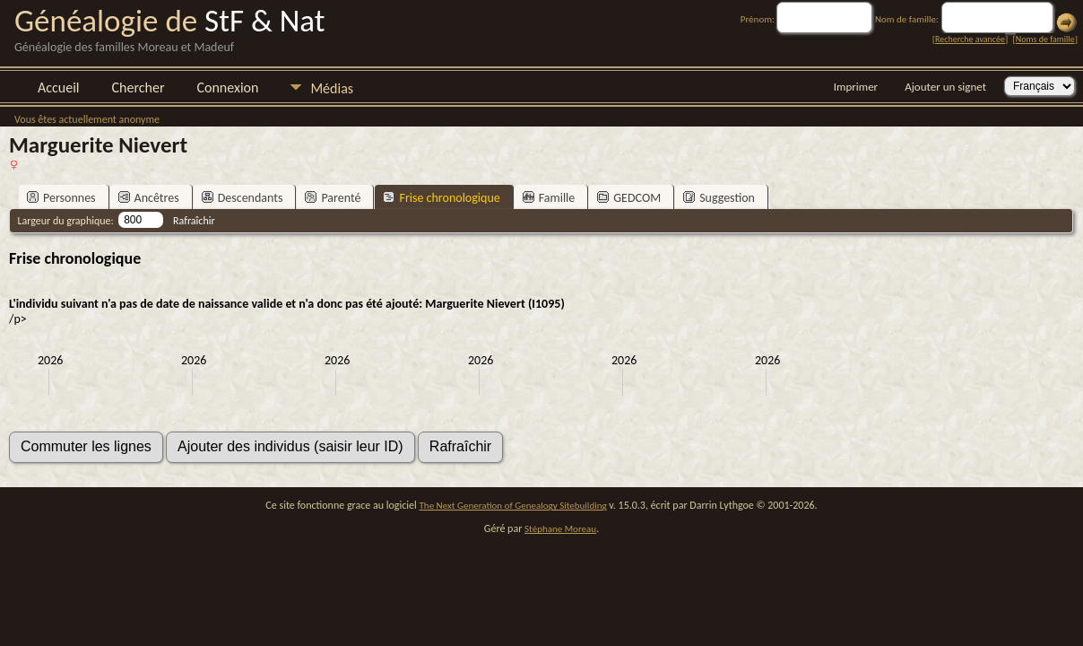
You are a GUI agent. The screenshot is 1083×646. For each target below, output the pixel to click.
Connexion (227, 87)
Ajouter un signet (945, 86)
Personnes (61, 197)
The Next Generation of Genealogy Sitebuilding (513, 505)
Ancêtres (148, 197)
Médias (331, 88)
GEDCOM (629, 197)
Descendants (242, 197)
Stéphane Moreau (560, 529)
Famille (549, 197)
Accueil (59, 87)
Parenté (332, 197)
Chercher (138, 87)
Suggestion (719, 197)
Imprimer (856, 86)
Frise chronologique (441, 197)
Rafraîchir (194, 220)
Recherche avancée (970, 39)
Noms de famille (1045, 39)
